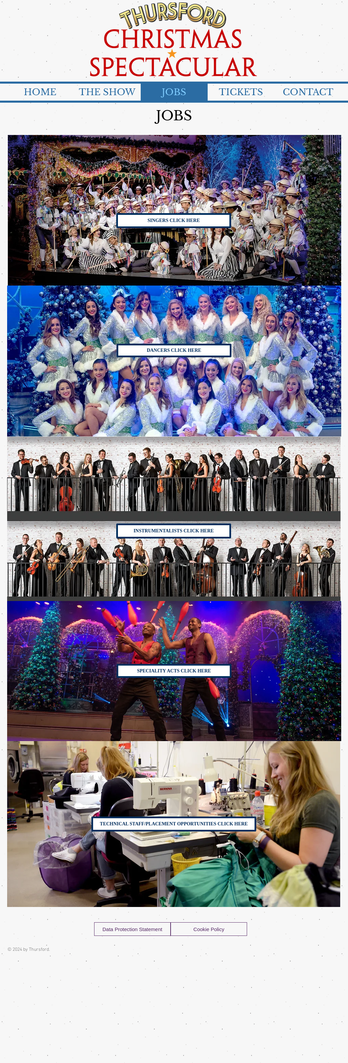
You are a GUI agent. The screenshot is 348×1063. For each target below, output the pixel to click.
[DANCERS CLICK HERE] (174, 350)
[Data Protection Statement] (132, 929)
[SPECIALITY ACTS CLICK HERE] (174, 671)
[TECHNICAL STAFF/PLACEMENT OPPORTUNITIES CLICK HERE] (173, 824)
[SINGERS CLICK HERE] (173, 220)
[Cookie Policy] (209, 929)
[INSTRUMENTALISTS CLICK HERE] (173, 531)
